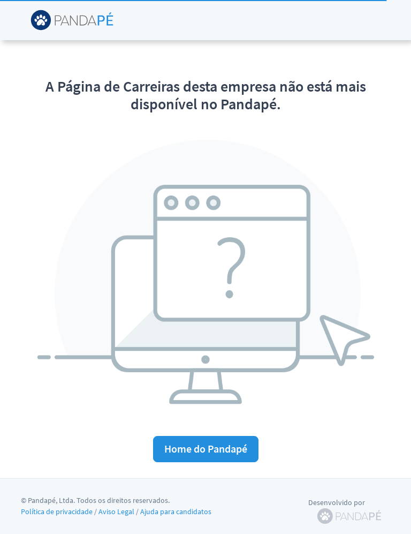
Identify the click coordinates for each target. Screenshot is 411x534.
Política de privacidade (57, 511)
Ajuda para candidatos (175, 511)
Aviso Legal (116, 511)
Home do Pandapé (205, 448)
